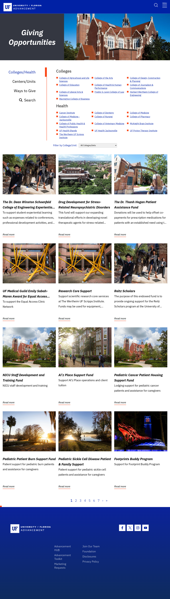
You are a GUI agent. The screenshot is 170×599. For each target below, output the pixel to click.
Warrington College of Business (74, 99)
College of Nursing (104, 116)
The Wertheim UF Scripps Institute (71, 136)
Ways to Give (25, 90)
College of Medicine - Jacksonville (69, 118)
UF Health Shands (68, 130)
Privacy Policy (90, 561)
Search (27, 100)
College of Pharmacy (140, 116)
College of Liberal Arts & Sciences (71, 94)
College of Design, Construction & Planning (145, 80)
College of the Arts (104, 78)
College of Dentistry (104, 112)
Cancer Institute (67, 112)
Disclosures (89, 556)
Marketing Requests (60, 565)
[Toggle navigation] (164, 4)
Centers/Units (24, 81)
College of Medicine (139, 112)
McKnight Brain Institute (141, 123)
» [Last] (106, 500)
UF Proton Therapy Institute (143, 130)
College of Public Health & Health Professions (72, 125)
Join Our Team (91, 546)
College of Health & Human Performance (108, 86)
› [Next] (102, 500)
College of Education (69, 85)
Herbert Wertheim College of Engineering (144, 94)
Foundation (89, 551)
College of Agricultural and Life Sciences (74, 80)
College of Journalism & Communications (141, 86)
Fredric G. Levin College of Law (109, 92)
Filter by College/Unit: (65, 145)
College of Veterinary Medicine (109, 123)
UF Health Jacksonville (106, 130)
